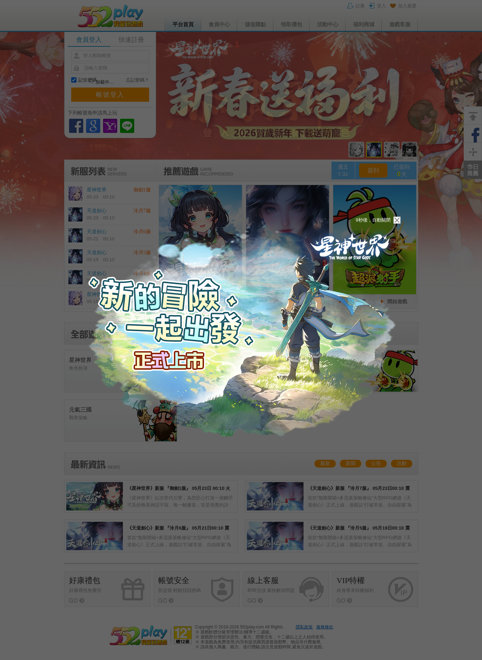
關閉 (397, 220)
